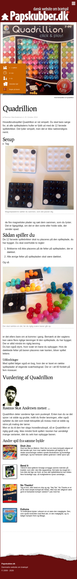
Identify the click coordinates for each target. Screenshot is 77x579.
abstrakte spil (13, 84)
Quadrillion (64, 97)
